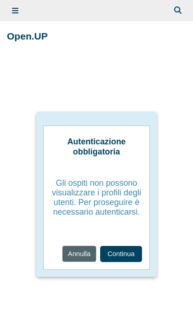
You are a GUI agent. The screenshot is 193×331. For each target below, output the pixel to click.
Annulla (79, 253)
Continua (121, 253)
